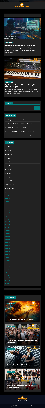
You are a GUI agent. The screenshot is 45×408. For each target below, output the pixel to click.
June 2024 (8, 162)
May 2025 (7, 147)
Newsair (27, 406)
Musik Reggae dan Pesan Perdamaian (15, 120)
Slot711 (7, 227)
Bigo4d (7, 216)
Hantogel (7, 207)
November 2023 (9, 188)
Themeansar (34, 406)
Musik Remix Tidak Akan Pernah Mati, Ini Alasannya (18, 123)
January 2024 (8, 181)
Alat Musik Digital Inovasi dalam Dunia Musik (20, 45)
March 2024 (8, 173)
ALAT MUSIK (9, 42)
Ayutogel (7, 204)
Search (9, 103)
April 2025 (8, 150)
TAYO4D (7, 195)
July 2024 (7, 158)
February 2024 (9, 177)
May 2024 (7, 165)
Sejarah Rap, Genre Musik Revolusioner (15, 127)
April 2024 (8, 169)
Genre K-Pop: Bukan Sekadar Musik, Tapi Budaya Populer (20, 131)
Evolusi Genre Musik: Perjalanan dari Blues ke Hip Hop (19, 135)
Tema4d (7, 201)
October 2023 (8, 192)
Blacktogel (8, 198)
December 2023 (9, 184)
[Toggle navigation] (5, 5)
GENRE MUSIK (9, 82)
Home (7, 15)
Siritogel (7, 213)
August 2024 (8, 154)
